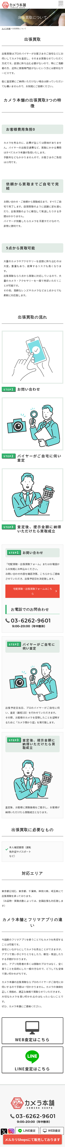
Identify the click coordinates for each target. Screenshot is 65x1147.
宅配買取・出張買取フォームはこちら (32, 591)
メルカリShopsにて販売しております (32, 1139)
